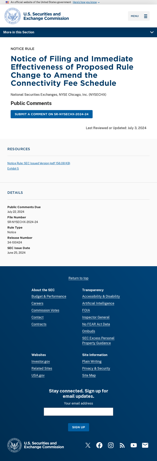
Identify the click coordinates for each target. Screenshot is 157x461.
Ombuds (88, 331)
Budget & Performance (48, 296)
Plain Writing (92, 361)
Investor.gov (40, 361)
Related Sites (41, 368)
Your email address (78, 403)
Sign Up (78, 427)
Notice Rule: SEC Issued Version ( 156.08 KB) (38, 163)
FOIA (86, 310)
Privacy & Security (96, 368)
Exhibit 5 (13, 168)
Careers (37, 303)
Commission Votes (45, 310)
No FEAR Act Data (96, 324)
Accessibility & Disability (101, 296)
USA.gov (38, 375)
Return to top (78, 278)
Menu (139, 16)
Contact (37, 317)
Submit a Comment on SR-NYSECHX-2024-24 (52, 114)
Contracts (38, 324)
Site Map (89, 375)
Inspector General (96, 317)
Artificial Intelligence (98, 303)
